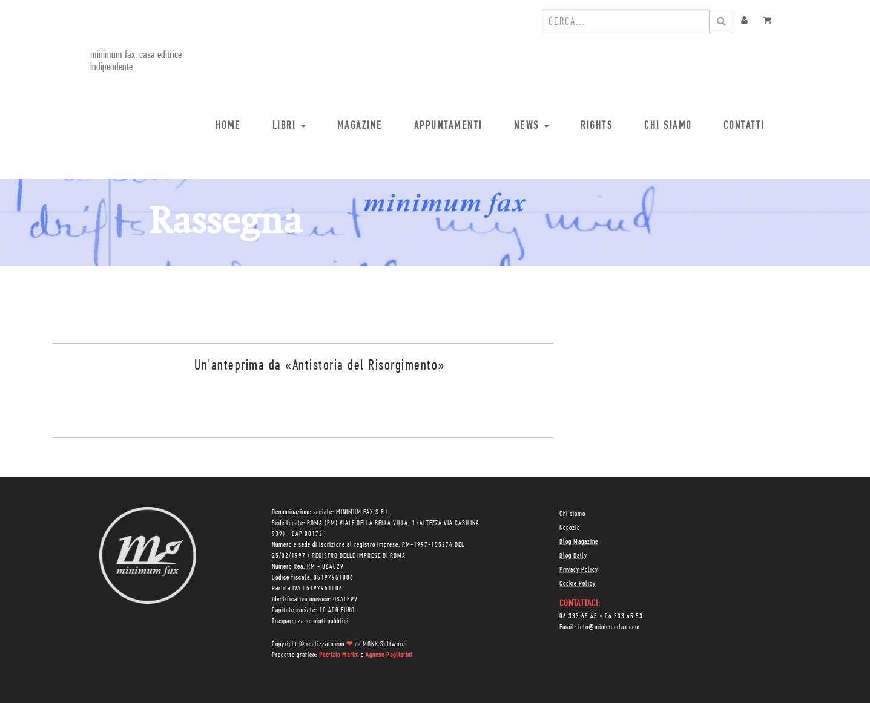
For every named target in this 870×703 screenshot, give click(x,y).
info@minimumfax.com (609, 627)
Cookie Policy (577, 583)
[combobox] (626, 21)
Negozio (569, 528)
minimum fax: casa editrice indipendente (136, 61)
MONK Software (384, 644)
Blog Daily (573, 556)
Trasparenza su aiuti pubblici (310, 621)
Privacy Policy (578, 570)
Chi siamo (572, 514)
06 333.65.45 (578, 616)
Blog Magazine (578, 542)
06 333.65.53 (624, 616)
